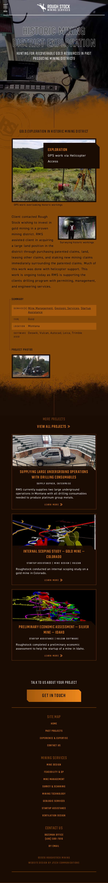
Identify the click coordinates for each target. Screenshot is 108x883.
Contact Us (54, 746)
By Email (54, 846)
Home (54, 724)
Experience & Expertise (54, 738)
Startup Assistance (54, 809)
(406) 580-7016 (54, 837)
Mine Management (40, 308)
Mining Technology (54, 794)
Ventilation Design (54, 816)
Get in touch (54, 695)
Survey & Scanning (54, 787)
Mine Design (54, 765)
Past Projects (54, 731)
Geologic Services (67, 308)
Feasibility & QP (54, 772)
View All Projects (51, 426)
